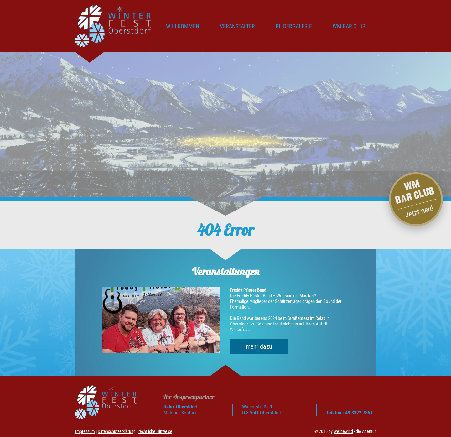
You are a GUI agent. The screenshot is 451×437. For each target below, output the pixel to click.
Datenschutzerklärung (117, 431)
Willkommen (182, 26)
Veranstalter (237, 26)
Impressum (85, 431)
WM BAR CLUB (349, 26)
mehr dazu (259, 346)
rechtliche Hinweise (155, 431)
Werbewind (343, 431)
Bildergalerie (294, 26)
